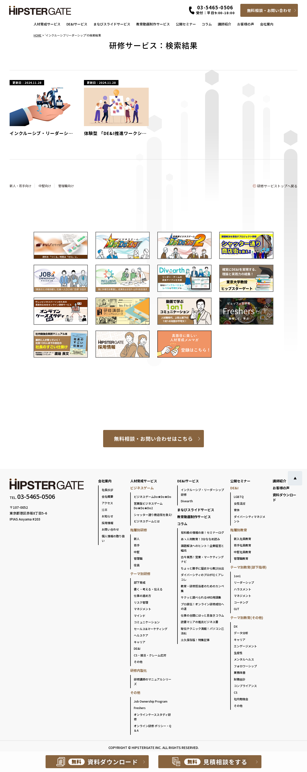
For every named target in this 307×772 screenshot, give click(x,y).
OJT (236, 609)
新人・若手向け (20, 186)
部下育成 (139, 582)
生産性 (238, 653)
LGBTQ (239, 497)
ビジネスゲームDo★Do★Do (152, 497)
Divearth (187, 501)
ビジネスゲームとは (147, 521)
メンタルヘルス (244, 659)
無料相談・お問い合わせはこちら (153, 438)
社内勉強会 (241, 699)
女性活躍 (239, 503)
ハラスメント (242, 589)
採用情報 (107, 523)
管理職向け (66, 186)
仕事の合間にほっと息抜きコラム (202, 615)
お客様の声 (245, 24)
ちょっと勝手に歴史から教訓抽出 (202, 568)
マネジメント (142, 609)
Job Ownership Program (150, 701)
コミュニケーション (147, 622)
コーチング (241, 602)
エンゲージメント (245, 646)
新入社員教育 (242, 539)
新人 (137, 539)
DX (235, 626)
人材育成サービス (47, 24)
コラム (207, 24)
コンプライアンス (245, 686)
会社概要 (107, 496)
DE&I (137, 648)
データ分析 (241, 633)
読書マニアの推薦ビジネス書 (199, 622)
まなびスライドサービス (111, 24)
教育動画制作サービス (153, 24)
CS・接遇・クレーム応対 (150, 655)
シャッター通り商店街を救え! (153, 515)
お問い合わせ (110, 529)
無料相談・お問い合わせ (269, 10)
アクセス (107, 503)
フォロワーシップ (245, 666)
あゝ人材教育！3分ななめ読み (200, 539)
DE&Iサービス (76, 24)
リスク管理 (141, 602)
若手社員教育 (242, 545)
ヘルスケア (141, 635)
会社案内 (266, 24)
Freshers (140, 708)
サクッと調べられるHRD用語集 (201, 597)
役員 (137, 565)
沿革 (104, 510)
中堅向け (45, 186)
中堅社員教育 (242, 552)
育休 (237, 510)
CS (235, 692)
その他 (138, 662)
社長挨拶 (107, 490)
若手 (137, 545)
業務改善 (239, 672)
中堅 (137, 552)
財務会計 (239, 679)
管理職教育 (241, 558)
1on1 (237, 576)
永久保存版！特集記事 (195, 640)
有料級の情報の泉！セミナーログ (202, 532)
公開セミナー (186, 24)
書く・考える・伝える (148, 589)
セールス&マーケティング (150, 629)
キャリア (139, 642)
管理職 (138, 558)
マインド (139, 615)
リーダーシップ (244, 582)
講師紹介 (224, 24)
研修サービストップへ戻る (275, 186)
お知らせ (107, 516)
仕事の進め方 (142, 596)
